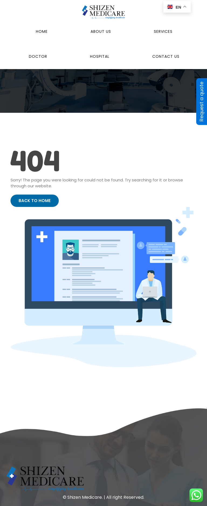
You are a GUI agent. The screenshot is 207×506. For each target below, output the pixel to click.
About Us (101, 31)
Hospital (99, 56)
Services (163, 31)
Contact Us (166, 56)
